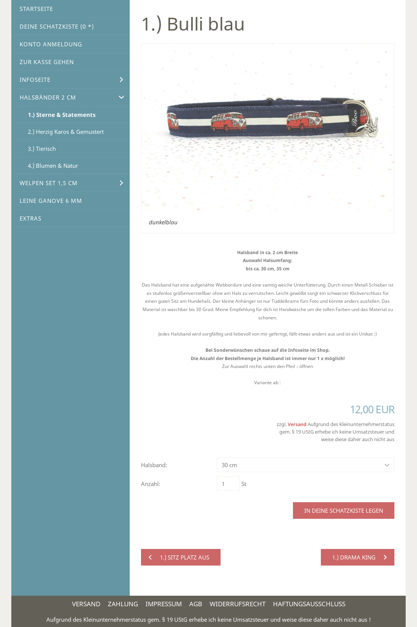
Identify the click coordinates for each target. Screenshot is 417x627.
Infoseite (35, 79)
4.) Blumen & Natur (53, 165)
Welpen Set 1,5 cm (49, 183)
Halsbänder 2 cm (48, 97)
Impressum (164, 603)
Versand (297, 424)
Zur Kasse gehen (47, 62)
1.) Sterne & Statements (62, 114)
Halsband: (154, 465)
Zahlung (123, 603)
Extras (30, 218)
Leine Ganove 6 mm (51, 200)
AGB (195, 603)
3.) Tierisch (42, 148)
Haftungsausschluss (309, 603)
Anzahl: (150, 483)
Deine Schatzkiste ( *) (57, 26)
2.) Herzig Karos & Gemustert (66, 131)
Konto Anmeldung (51, 44)
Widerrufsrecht (237, 603)
